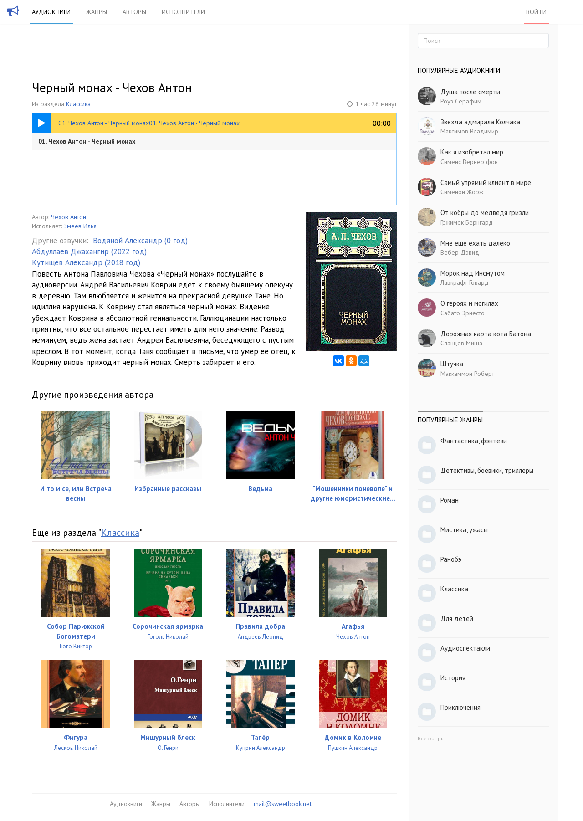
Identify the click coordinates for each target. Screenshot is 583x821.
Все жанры (431, 738)
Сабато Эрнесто (462, 313)
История (452, 677)
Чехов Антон (68, 217)
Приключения (460, 707)
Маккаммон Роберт (467, 373)
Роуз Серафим (460, 101)
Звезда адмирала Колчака (480, 122)
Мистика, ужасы (464, 529)
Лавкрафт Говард (464, 282)
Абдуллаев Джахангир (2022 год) (89, 251)
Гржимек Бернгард (466, 222)
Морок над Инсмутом (472, 273)
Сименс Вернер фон (469, 162)
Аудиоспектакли (465, 648)
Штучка (451, 363)
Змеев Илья (80, 226)
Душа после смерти (470, 91)
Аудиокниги (51, 12)
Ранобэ (450, 559)
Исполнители (183, 12)
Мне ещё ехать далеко (475, 243)
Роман (449, 500)
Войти (536, 12)
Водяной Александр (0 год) (140, 241)
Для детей (456, 618)
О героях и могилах (469, 303)
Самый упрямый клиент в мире (485, 182)
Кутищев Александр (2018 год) (86, 262)
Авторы (134, 12)
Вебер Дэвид (459, 252)
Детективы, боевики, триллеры (486, 470)
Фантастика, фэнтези (473, 440)
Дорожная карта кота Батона (485, 333)
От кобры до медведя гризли (484, 212)
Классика (78, 104)
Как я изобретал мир (471, 152)
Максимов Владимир (469, 131)
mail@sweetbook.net (283, 804)
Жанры (96, 12)
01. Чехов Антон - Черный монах (86, 141)
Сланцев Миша (461, 343)
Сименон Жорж (461, 192)
